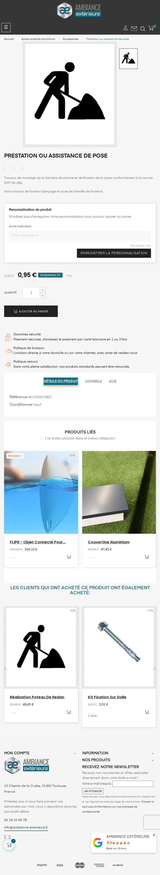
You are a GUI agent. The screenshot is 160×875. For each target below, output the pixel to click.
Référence (18, 397)
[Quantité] (31, 293)
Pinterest (22, 168)
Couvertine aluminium (109, 541)
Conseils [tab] (93, 381)
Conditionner (21, 404)
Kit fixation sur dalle (107, 696)
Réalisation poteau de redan (37, 696)
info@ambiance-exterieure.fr (26, 827)
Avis (113, 381)
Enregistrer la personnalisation (113, 253)
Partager (4, 168)
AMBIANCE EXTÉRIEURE (128, 837)
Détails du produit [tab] (60, 381)
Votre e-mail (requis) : (97, 783)
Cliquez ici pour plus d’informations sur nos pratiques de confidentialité (118, 806)
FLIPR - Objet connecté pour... (38, 541)
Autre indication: (20, 226)
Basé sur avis (116, 848)
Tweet (13, 168)
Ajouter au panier (31, 311)
